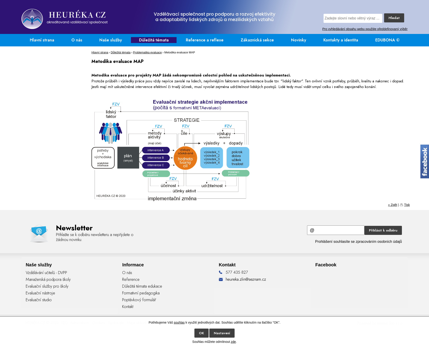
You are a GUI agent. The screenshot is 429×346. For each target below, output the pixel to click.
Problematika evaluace (147, 52)
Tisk (407, 205)
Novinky (298, 40)
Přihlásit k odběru (383, 230)
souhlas (179, 322)
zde (233, 342)
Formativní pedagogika (141, 293)
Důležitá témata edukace (142, 286)
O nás (76, 40)
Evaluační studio (39, 300)
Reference (131, 279)
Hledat (394, 17)
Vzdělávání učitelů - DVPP (46, 273)
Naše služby (110, 40)
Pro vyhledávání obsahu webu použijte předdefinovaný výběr (365, 29)
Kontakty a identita (340, 40)
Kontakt (127, 307)
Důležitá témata (154, 40)
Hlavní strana (42, 40)
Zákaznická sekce (257, 40)
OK (201, 333)
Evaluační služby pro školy (47, 286)
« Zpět (392, 205)
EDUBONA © (387, 40)
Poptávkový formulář (139, 300)
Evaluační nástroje (40, 293)
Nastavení (222, 333)
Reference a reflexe (205, 40)
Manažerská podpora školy (48, 279)
